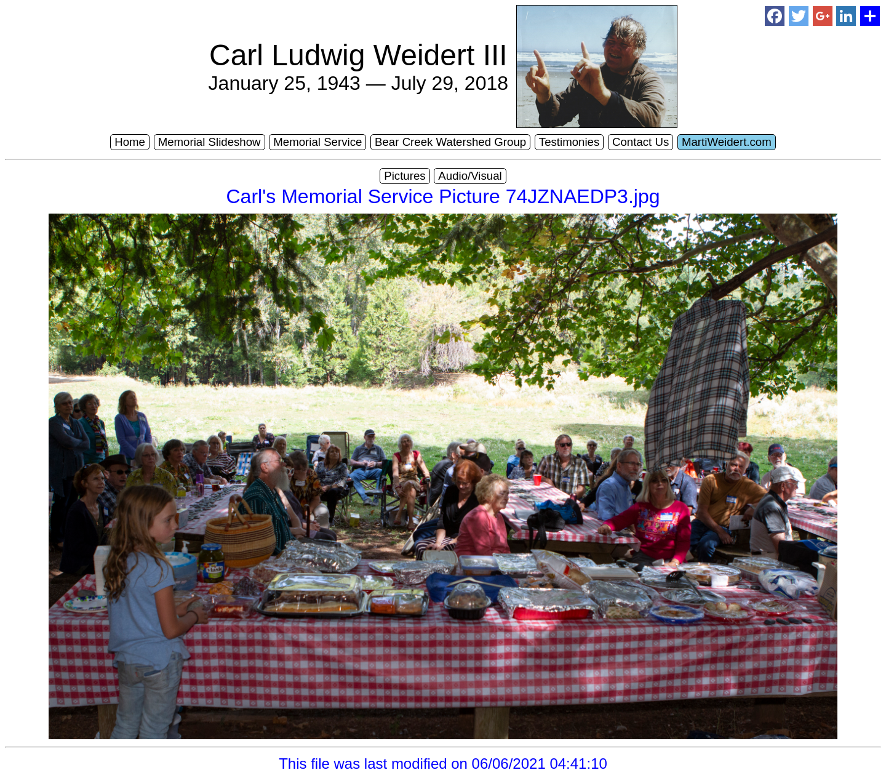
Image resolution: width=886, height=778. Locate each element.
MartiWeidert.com (727, 141)
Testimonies (569, 141)
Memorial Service (317, 141)
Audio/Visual (469, 175)
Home (129, 141)
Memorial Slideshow (209, 141)
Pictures (404, 175)
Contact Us (640, 141)
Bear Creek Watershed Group (450, 141)
